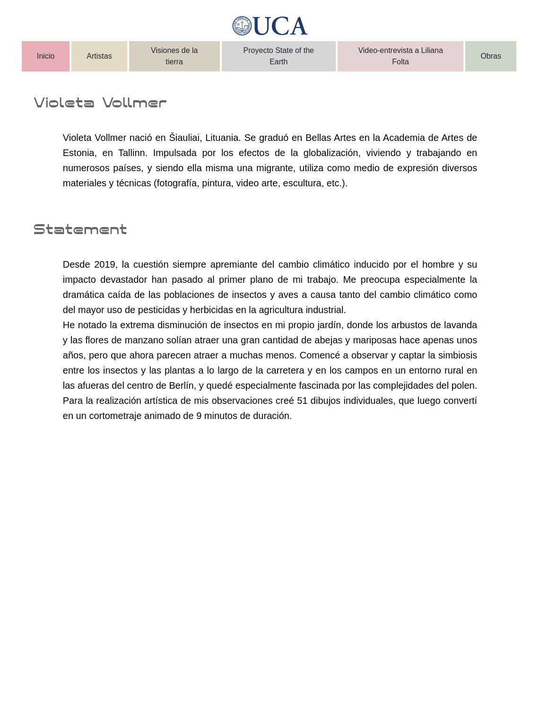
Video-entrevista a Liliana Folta (400, 56)
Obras (490, 56)
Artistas (99, 56)
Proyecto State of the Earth (279, 56)
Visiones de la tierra (174, 56)
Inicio (45, 56)
